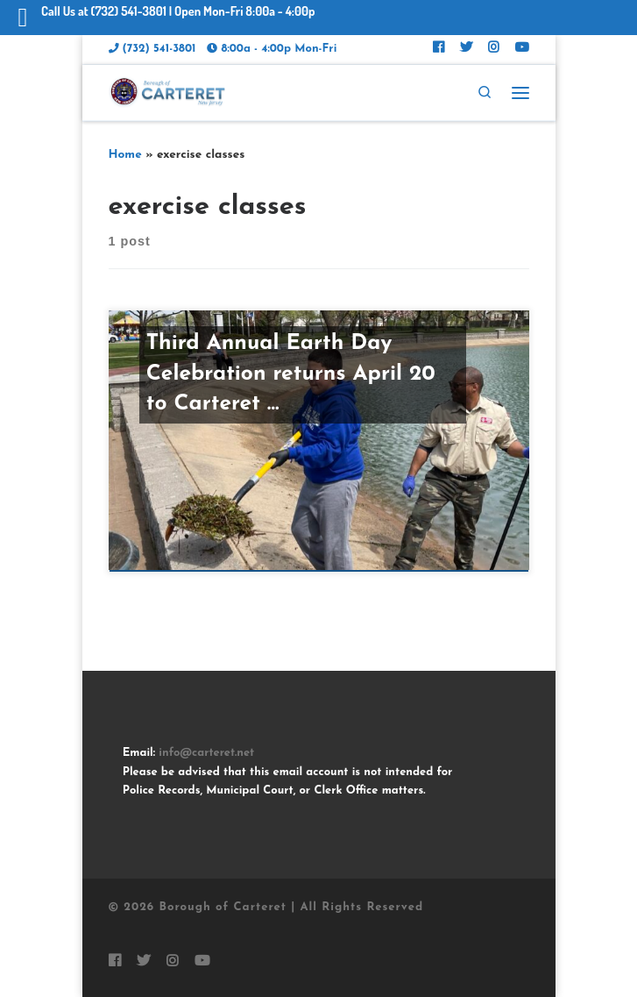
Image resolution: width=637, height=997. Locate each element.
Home (125, 154)
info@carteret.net (206, 752)
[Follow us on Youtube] (522, 49)
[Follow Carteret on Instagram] (493, 49)
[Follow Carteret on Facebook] (438, 49)
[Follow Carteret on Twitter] (466, 49)
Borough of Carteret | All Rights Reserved (291, 907)
